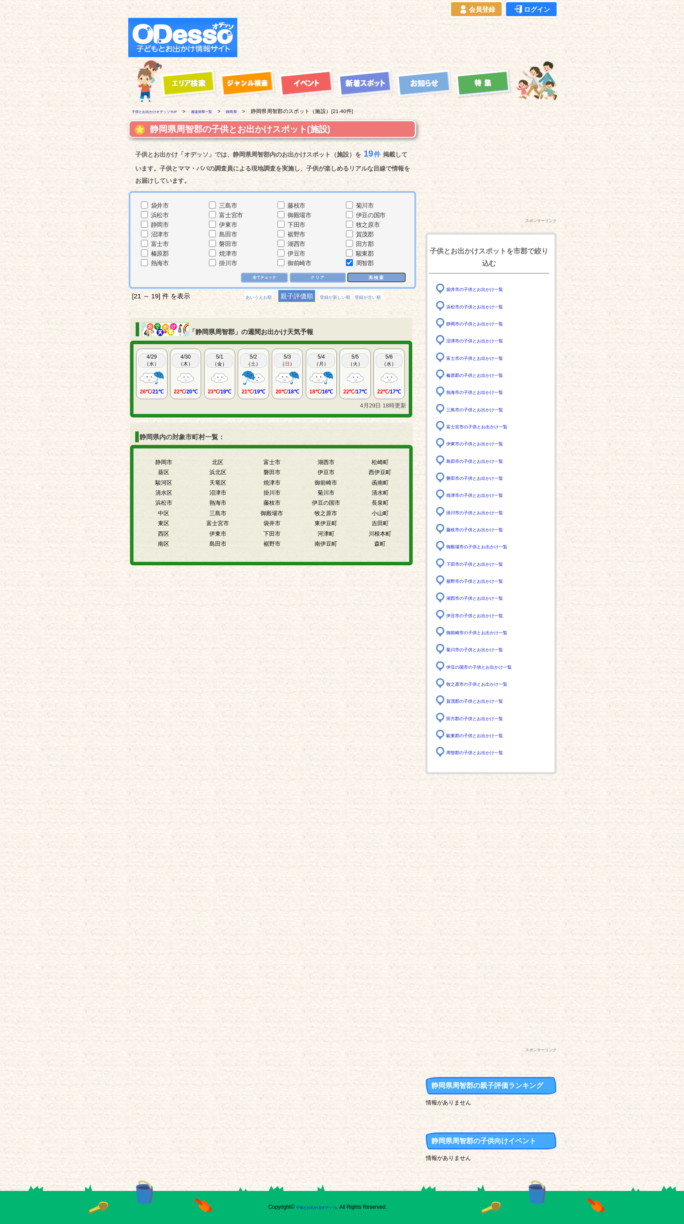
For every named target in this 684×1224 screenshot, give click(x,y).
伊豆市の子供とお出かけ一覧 (486, 615)
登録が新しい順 (335, 297)
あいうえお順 (240, 297)
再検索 (376, 277)
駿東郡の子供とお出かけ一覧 (486, 735)
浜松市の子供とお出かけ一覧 (486, 306)
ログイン (531, 9)
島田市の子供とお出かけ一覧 (486, 460)
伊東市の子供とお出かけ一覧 (486, 443)
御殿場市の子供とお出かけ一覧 (489, 546)
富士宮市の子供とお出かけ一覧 (489, 426)
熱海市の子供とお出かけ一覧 (486, 392)
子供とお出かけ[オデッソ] (306, 1207)
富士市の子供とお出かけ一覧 (486, 357)
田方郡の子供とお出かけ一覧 (486, 718)
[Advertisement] (399, 37)
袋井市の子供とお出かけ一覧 (486, 289)
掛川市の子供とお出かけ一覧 (486, 512)
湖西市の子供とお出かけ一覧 (486, 598)
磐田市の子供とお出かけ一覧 (486, 478)
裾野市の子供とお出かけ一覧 (486, 581)
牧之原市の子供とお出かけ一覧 (489, 683)
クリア (318, 278)
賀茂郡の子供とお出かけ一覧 (486, 700)
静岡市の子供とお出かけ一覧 (486, 323)
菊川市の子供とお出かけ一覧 (486, 649)
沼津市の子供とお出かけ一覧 (486, 340)
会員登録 (476, 9)
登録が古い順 (386, 297)
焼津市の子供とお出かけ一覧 (486, 495)
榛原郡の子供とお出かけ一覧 (486, 375)
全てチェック (262, 278)
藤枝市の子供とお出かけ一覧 (486, 529)
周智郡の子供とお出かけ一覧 (486, 752)
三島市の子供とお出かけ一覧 (486, 409)
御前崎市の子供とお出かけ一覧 (489, 632)
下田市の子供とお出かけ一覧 (486, 563)
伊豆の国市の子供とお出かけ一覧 (492, 666)
